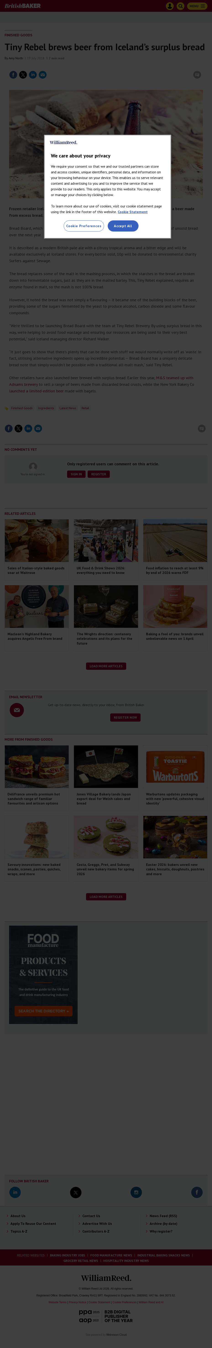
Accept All (123, 226)
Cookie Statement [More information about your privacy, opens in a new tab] (133, 211)
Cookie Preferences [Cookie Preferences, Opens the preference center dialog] (83, 226)
